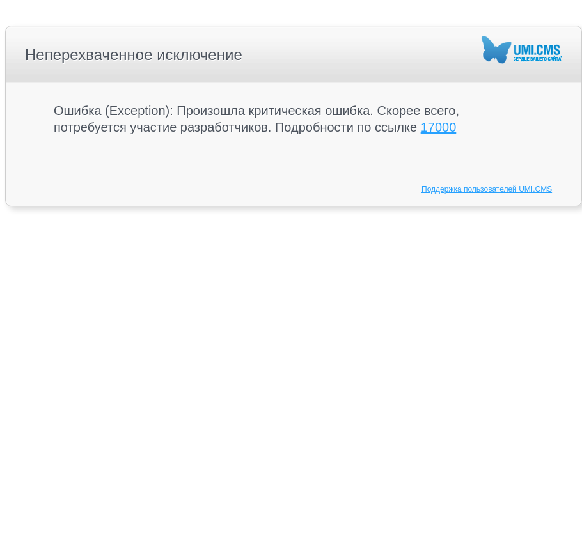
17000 (439, 127)
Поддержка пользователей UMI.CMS (486, 189)
